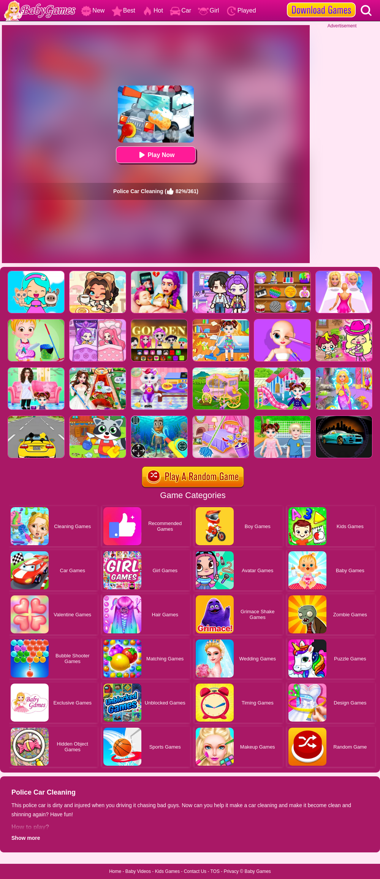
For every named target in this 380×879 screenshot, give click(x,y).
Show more (25, 838)
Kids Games (167, 871)
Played (241, 10)
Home (115, 871)
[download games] (321, 2)
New (92, 10)
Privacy (231, 871)
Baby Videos (138, 871)
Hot (152, 10)
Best (123, 10)
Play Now (155, 155)
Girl (208, 10)
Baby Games (257, 871)
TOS (215, 871)
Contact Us (195, 871)
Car (180, 10)
